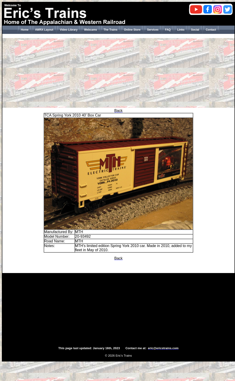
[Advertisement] (118, 72)
